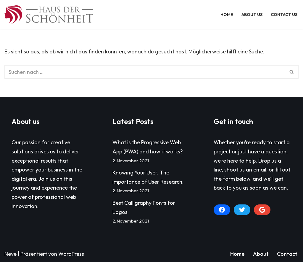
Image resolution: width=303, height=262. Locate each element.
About (261, 253)
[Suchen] (144, 72)
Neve (10, 253)
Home (226, 14)
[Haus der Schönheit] (48, 14)
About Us (251, 14)
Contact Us (284, 14)
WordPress (71, 253)
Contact (287, 253)
